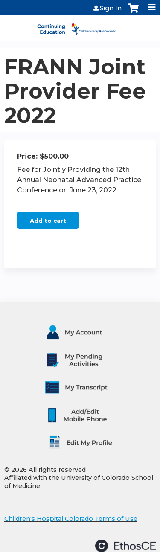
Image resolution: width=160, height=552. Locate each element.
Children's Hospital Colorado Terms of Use (70, 519)
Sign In (111, 8)
